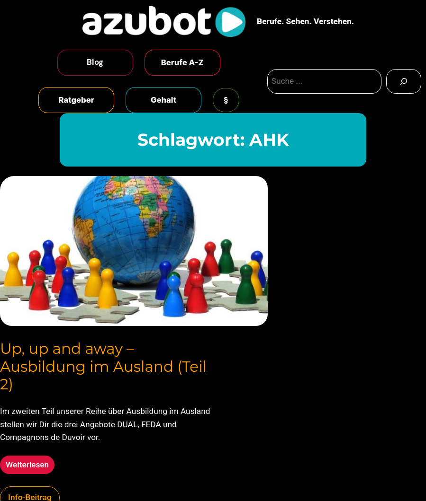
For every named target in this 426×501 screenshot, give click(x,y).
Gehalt (163, 100)
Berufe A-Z (182, 62)
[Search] (403, 81)
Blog (95, 62)
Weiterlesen (30, 465)
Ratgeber (76, 100)
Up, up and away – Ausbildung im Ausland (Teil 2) (103, 366)
